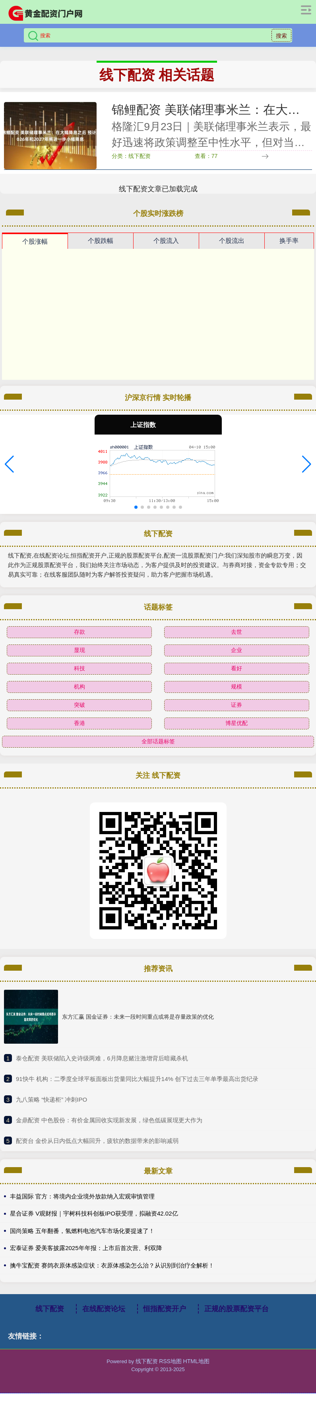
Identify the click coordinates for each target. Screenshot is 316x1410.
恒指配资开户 (164, 1309)
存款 (79, 632)
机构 (79, 686)
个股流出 (231, 240)
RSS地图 (170, 1361)
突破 (79, 705)
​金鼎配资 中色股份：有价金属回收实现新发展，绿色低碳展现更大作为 (109, 1120)
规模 (236, 686)
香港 (79, 723)
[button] (9, 464)
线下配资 (49, 1309)
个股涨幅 (35, 241)
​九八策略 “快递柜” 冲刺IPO (51, 1099)
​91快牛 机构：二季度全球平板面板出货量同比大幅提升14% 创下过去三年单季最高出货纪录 (137, 1078)
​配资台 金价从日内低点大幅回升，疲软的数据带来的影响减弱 (97, 1140)
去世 (236, 632)
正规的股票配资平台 (236, 1309)
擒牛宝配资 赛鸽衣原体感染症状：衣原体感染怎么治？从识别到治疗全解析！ (112, 1265)
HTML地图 (196, 1361)
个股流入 (166, 240)
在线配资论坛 (103, 1309)
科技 (79, 668)
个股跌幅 (100, 240)
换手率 (289, 240)
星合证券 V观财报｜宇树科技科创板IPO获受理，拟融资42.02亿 (94, 1213)
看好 (236, 668)
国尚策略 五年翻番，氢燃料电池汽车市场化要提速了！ (82, 1230)
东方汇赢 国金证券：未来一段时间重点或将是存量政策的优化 (138, 1017)
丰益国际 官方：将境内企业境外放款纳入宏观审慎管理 (82, 1196)
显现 (79, 650)
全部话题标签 (158, 741)
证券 (236, 705)
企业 (236, 650)
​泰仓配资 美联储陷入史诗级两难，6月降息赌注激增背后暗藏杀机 (102, 1058)
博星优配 (236, 723)
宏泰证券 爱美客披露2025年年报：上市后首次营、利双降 (86, 1248)
